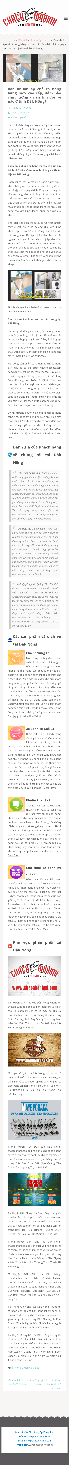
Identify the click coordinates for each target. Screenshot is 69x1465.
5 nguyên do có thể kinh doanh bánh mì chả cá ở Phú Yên (48, 1384)
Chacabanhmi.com (21, 112)
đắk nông (15, 1367)
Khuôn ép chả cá (20, 117)
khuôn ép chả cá (23, 206)
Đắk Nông (23, 174)
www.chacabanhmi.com (40, 1444)
